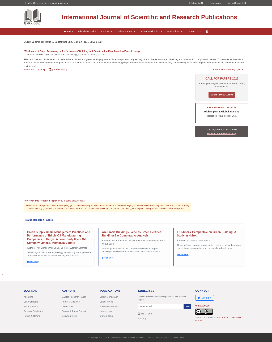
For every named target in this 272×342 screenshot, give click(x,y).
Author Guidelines (71, 301)
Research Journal (109, 306)
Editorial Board (31, 301)
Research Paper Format (74, 311)
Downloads (67, 306)
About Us (28, 297)
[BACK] (240, 69)
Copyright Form (69, 316)
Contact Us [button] (193, 31)
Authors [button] (105, 31)
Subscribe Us (196, 3)
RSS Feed (145, 313)
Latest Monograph (109, 297)
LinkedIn (204, 297)
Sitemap (142, 318)
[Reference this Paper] (223, 69)
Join (187, 306)
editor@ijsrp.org (35, 3)
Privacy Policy (31, 306)
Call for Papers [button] (125, 31)
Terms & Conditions (33, 311)
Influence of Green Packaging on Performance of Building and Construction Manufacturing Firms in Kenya (83, 51)
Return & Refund (32, 316)
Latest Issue (106, 311)
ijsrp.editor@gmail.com (56, 3)
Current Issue (106, 316)
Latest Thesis (106, 301)
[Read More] (33, 261)
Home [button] (67, 31)
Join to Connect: (236, 3)
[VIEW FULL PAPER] (34, 69)
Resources (214, 3)
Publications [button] (173, 31)
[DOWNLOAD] (59, 69)
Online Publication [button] (150, 31)
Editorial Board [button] (86, 31)
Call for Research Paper (74, 297)
